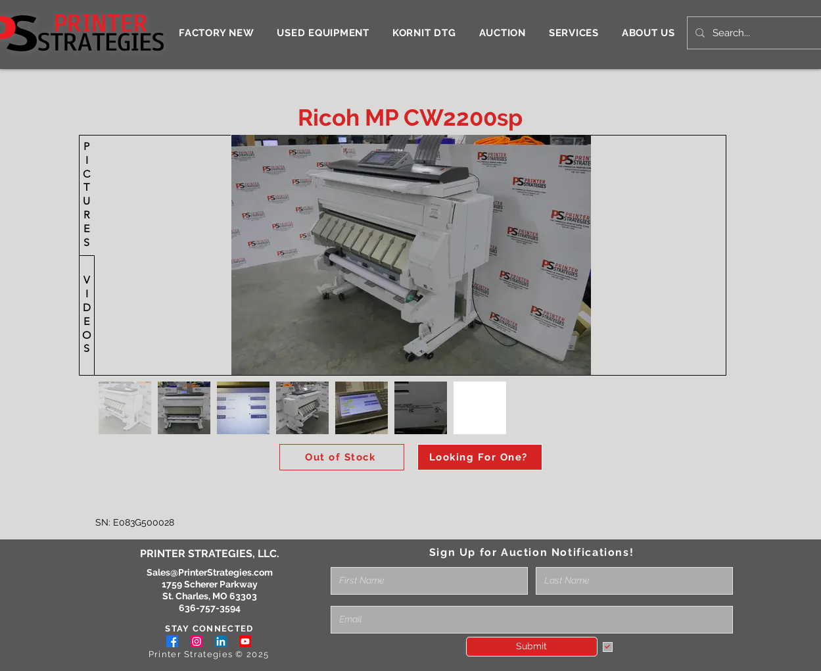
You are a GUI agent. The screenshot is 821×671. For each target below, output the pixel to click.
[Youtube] (245, 641)
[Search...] (759, 33)
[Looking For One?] (479, 457)
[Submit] (532, 647)
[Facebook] (172, 641)
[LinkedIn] (221, 641)
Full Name (353, 562)
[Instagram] (196, 641)
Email (343, 601)
